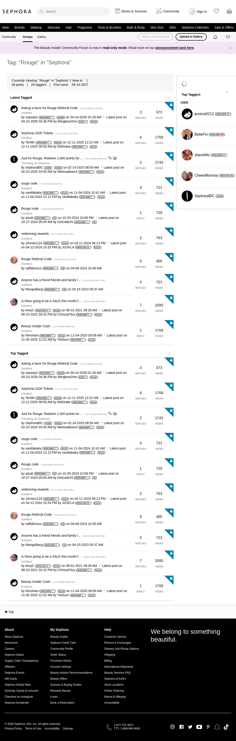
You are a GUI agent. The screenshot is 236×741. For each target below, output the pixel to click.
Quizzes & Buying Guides (66, 684)
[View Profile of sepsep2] (32, 117)
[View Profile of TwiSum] (63, 339)
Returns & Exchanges (117, 642)
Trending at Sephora (35, 163)
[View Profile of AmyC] (29, 310)
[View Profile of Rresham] (32, 335)
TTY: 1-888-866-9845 (127, 728)
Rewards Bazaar (60, 690)
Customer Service (115, 636)
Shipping (109, 654)
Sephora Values (14, 654)
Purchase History (60, 660)
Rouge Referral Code (49, 259)
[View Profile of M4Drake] (64, 146)
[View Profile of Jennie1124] (34, 243)
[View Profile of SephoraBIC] (34, 167)
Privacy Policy (13, 728)
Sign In (202, 11)
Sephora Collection (195, 27)
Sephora (17, 11)
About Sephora (14, 636)
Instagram (172, 727)
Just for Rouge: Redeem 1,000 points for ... (64, 158)
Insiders (26, 112)
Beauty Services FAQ (117, 672)
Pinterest (208, 727)
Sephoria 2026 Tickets (49, 133)
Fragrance (84, 27)
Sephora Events (14, 672)
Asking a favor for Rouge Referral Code (62, 108)
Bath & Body (136, 27)
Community (9, 37)
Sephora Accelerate (17, 702)
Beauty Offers (58, 678)
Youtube (199, 727)
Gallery (41, 37)
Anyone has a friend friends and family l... (63, 280)
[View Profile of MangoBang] (34, 289)
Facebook (181, 727)
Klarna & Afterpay (115, 696)
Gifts (172, 27)
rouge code (41, 183)
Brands (20, 27)
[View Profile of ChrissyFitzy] (66, 314)
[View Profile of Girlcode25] (65, 222)
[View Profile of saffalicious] (33, 268)
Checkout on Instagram (19, 696)
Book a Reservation (62, 702)
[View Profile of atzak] (29, 218)
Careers (10, 648)
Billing (108, 660)
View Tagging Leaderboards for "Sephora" (206, 92)
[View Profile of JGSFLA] (68, 247)
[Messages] (228, 37)
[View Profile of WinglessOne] (67, 121)
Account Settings (60, 666)
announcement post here (175, 48)
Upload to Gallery (191, 36)
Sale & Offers (224, 27)
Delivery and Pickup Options (121, 648)
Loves (54, 696)
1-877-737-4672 (123, 725)
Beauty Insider (59, 636)
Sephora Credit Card (63, 642)
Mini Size (157, 27)
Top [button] (11, 612)
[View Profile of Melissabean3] (67, 171)
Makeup (36, 27)
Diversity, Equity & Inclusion (21, 690)
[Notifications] (215, 36)
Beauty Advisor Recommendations (71, 672)
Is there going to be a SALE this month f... (63, 301)
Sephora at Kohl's (115, 678)
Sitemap (68, 728)
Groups (28, 37)
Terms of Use (33, 728)
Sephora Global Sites (18, 684)
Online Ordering (114, 690)
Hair (69, 27)
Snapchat (217, 727)
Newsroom (11, 642)
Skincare (53, 27)
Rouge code (42, 208)
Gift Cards (11, 678)
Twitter (190, 727)
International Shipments (118, 666)
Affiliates (10, 666)
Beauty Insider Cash (48, 326)
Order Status (58, 654)
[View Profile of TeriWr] (30, 142)
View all (90, 98)
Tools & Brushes (109, 27)
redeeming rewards (47, 233)
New (5, 27)
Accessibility (111, 702)
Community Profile (61, 648)
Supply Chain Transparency (21, 660)
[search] (73, 11)
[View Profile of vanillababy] (34, 192)
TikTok (226, 727)
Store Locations (113, 684)
